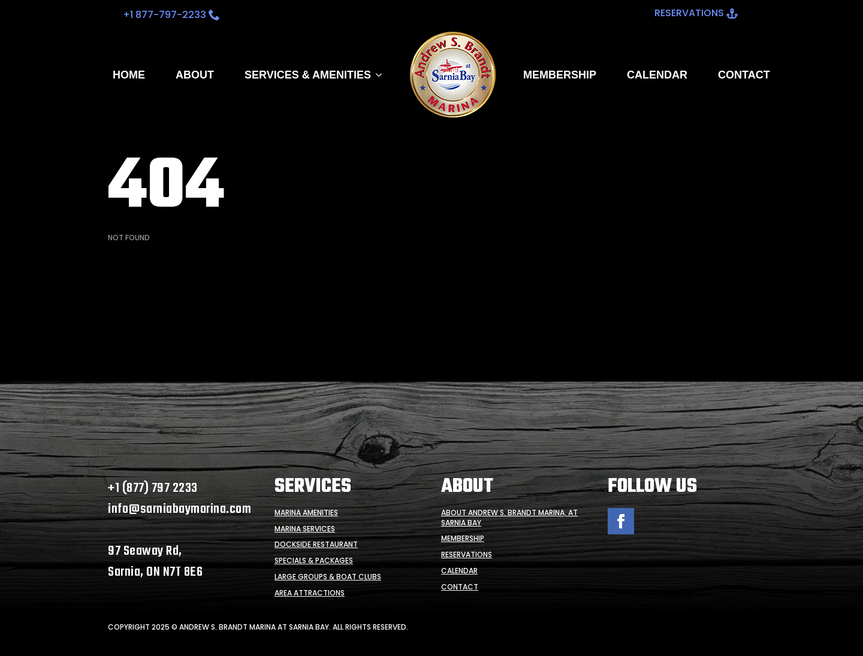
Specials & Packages (313, 561)
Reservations (466, 555)
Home (129, 74)
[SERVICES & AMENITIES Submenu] (376, 74)
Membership (559, 74)
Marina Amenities (306, 513)
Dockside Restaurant (316, 544)
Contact (744, 74)
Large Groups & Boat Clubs (327, 577)
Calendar (657, 74)
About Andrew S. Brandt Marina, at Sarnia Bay (509, 518)
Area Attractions (309, 593)
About (195, 74)
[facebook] (621, 521)
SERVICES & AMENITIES (308, 74)
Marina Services (304, 529)
